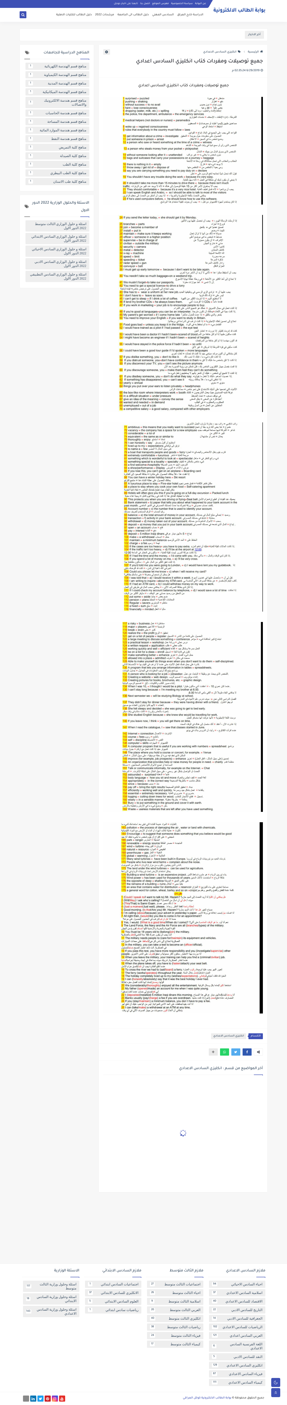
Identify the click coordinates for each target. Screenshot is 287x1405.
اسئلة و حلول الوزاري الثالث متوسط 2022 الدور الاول (60, 226)
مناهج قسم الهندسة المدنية (57, 83)
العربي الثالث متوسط (175, 1310)
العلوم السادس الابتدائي (113, 1301)
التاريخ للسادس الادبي (237, 1310)
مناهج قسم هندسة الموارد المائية (57, 130)
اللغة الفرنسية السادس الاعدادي (237, 1346)
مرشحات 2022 (104, 14)
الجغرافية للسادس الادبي (237, 1318)
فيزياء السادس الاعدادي (237, 1374)
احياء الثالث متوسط (175, 1293)
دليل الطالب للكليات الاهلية (74, 14)
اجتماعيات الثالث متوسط (175, 1284)
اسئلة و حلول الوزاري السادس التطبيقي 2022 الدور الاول (58, 276)
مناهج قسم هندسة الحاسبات (57, 113)
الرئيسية (255, 52)
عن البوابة (200, 3)
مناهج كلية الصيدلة (57, 156)
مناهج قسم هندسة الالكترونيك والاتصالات (57, 102)
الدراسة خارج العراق (190, 14)
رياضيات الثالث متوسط (175, 1327)
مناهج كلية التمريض (57, 147)
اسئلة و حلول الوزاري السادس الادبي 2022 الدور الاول (60, 264)
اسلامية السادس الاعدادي (237, 1293)
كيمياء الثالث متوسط (175, 1344)
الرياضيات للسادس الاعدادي (237, 1327)
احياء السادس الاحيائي (237, 1284)
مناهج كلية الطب (57, 164)
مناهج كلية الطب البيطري (57, 173)
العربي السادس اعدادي (237, 1336)
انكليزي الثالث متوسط (175, 1318)
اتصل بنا (145, 3)
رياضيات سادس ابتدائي (113, 1310)
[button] (247, 1052)
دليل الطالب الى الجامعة (133, 14)
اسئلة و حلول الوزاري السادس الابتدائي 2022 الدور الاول (58, 238)
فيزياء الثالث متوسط (175, 1336)
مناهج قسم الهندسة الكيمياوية (57, 75)
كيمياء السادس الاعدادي (237, 1382)
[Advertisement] (144, 1229)
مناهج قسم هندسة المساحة (57, 122)
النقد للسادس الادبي (237, 1357)
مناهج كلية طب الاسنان (57, 182)
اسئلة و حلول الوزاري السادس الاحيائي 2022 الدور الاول (59, 251)
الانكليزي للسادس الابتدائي (113, 1293)
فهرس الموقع (160, 3)
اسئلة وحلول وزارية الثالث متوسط (51, 1286)
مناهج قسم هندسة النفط (57, 139)
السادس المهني (163, 14)
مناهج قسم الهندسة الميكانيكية (57, 92)
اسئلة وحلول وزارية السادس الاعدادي (51, 1311)
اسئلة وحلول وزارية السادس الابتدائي (51, 1299)
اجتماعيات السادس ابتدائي (113, 1284)
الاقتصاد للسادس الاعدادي (237, 1301)
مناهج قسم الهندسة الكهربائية (57, 66)
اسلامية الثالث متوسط (175, 1301)
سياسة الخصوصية (182, 3)
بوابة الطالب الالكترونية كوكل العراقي (207, 1398)
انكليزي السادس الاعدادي (222, 52)
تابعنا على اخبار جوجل (126, 3)
